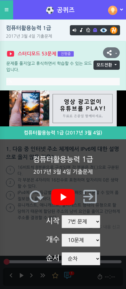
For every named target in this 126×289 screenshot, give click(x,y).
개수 (52, 239)
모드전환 (104, 65)
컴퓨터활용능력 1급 (28, 28)
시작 (52, 221)
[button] (111, 52)
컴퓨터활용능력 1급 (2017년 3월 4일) (63, 133)
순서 (52, 258)
